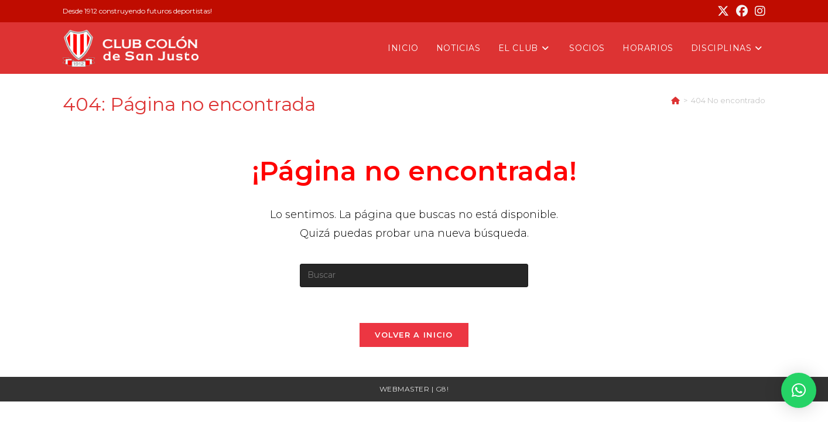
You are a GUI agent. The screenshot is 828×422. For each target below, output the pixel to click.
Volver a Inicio (414, 334)
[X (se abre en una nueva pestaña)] (723, 11)
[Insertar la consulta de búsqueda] (414, 275)
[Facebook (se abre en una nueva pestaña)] (742, 11)
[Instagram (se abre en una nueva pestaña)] (758, 11)
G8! (442, 388)
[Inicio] (675, 100)
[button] (798, 390)
